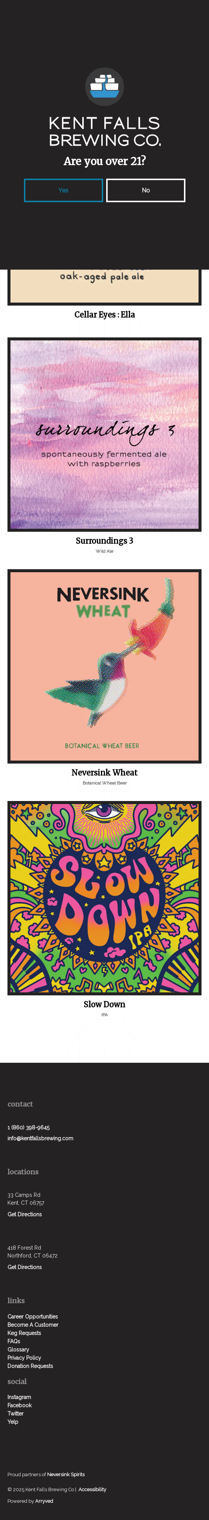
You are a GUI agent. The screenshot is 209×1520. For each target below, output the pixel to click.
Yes (63, 190)
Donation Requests (30, 1366)
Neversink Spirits (65, 1474)
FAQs (13, 1341)
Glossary (18, 1350)
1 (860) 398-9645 (28, 1128)
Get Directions (24, 1214)
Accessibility (92, 1489)
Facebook (19, 1405)
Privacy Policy (24, 1358)
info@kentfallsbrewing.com (40, 1138)
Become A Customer (32, 1325)
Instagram (19, 1397)
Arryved (44, 1501)
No (146, 190)
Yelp (12, 1422)
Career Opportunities (32, 1317)
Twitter (15, 1414)
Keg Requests (24, 1333)
